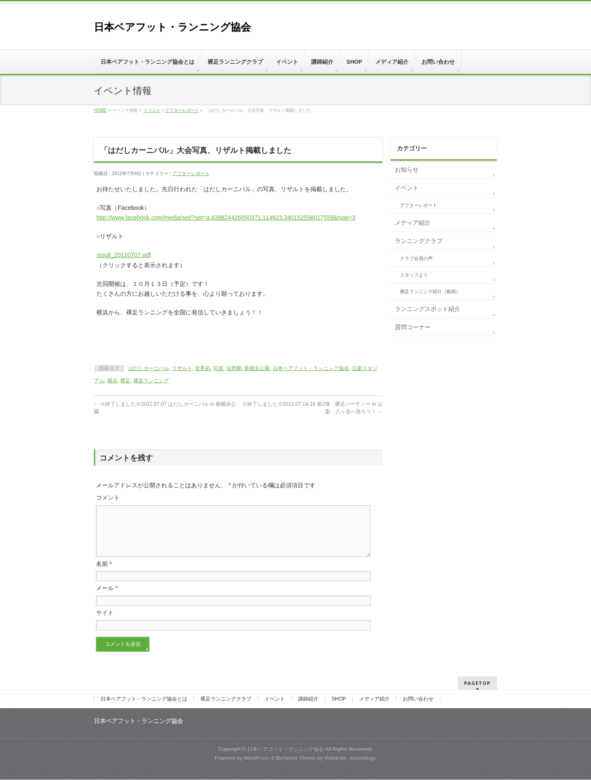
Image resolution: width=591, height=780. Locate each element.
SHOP (339, 699)
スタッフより (414, 274)
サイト (105, 622)
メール (107, 598)
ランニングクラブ (418, 240)
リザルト (182, 368)
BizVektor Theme (296, 758)
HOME (100, 110)
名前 (104, 574)
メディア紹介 (413, 222)
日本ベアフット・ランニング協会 (172, 27)
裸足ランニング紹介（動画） (430, 291)
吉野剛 (234, 368)
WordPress (257, 758)
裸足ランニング (151, 381)
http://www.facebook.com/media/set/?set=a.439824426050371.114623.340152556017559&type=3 (225, 217)
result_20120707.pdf (123, 255)
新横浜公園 (257, 368)
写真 (218, 368)
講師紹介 (308, 699)
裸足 (125, 381)
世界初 (202, 368)
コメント (108, 497)
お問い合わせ (418, 699)
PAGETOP (477, 683)
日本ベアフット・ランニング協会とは (144, 699)
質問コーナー (413, 327)
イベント (152, 110)
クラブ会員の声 (416, 258)
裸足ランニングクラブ (225, 699)
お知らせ (407, 169)
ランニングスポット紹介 (427, 308)
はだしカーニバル (148, 368)
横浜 (112, 381)
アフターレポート (182, 110)
